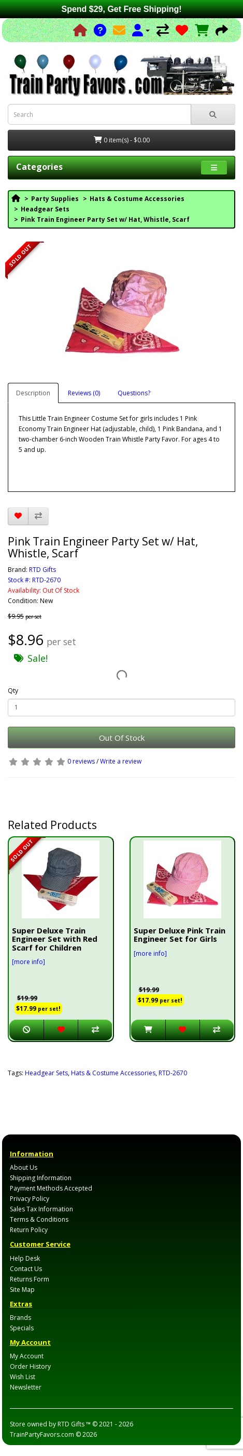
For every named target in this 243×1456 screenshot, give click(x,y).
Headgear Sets (45, 209)
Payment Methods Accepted (51, 1188)
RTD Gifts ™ (74, 1424)
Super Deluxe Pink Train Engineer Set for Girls (179, 934)
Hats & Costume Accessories (137, 198)
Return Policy (29, 1229)
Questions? (134, 393)
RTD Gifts (42, 569)
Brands (20, 1317)
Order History (30, 1366)
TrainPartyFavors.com (42, 1434)
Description (33, 393)
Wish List (22, 1376)
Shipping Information (41, 1177)
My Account (27, 1356)
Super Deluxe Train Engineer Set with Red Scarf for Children (54, 939)
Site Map (22, 1289)
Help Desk (25, 1258)
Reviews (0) (84, 393)
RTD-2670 (173, 1072)
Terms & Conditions (39, 1219)
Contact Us (26, 1268)
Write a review (120, 761)
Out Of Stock (122, 737)
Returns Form (29, 1279)
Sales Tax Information (41, 1209)
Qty (13, 690)
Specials (22, 1328)
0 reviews (81, 761)
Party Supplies (55, 198)
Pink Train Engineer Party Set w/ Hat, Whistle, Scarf (105, 219)
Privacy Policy (29, 1198)
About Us (23, 1167)
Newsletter (25, 1387)
